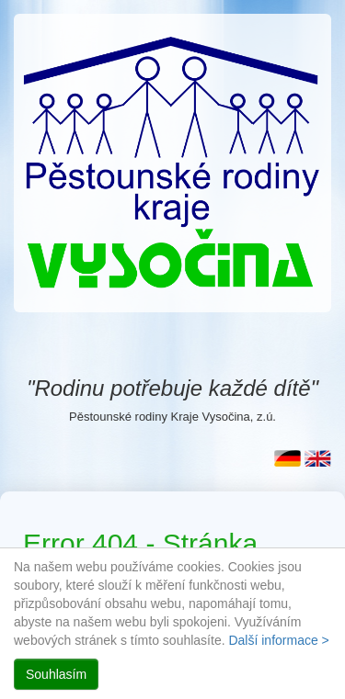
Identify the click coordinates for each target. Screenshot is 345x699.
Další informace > (278, 640)
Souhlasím (56, 674)
